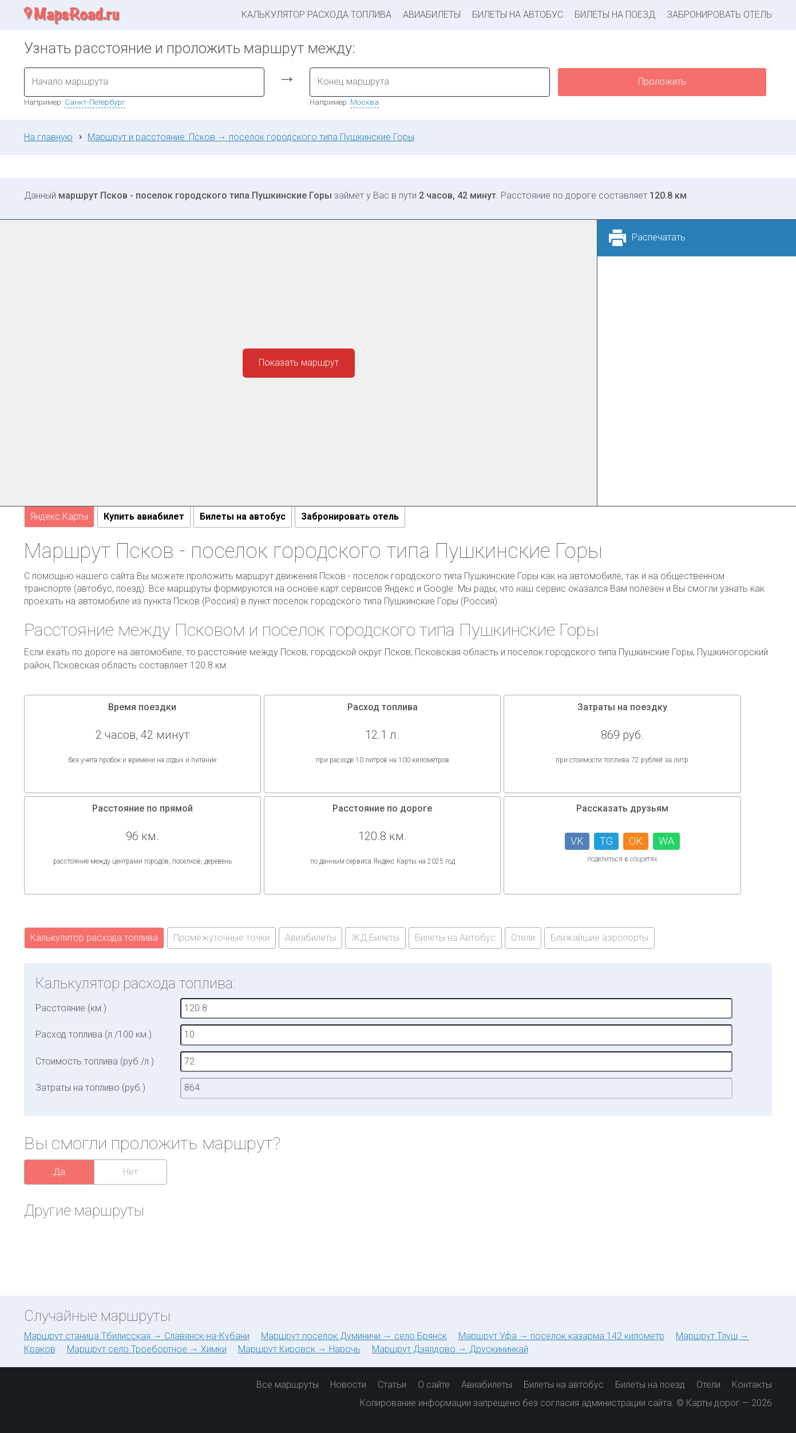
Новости (348, 1384)
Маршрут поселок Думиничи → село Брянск (354, 1336)
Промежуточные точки (221, 937)
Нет (130, 1171)
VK (577, 841)
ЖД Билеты (375, 937)
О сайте (434, 1384)
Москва (364, 101)
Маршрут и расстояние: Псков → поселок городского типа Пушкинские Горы (251, 137)
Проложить (662, 81)
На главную (48, 137)
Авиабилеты (432, 14)
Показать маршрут (299, 362)
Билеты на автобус (517, 14)
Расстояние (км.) (70, 1008)
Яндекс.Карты (59, 516)
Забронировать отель (719, 14)
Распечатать (659, 237)
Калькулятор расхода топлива (316, 14)
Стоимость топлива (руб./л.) (94, 1061)
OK (636, 841)
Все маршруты (287, 1384)
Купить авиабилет (144, 516)
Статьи (392, 1384)
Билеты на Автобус (455, 937)
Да (59, 1171)
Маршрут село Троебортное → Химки (147, 1349)
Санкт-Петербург (95, 101)
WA (666, 841)
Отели (523, 937)
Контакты (752, 1384)
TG (606, 841)
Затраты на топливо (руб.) (90, 1087)
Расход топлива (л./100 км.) (93, 1034)
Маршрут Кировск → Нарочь (299, 1349)
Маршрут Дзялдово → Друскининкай (450, 1349)
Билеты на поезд (615, 14)
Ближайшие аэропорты (599, 937)
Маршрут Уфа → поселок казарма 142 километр (561, 1336)
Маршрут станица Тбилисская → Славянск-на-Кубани (137, 1336)
